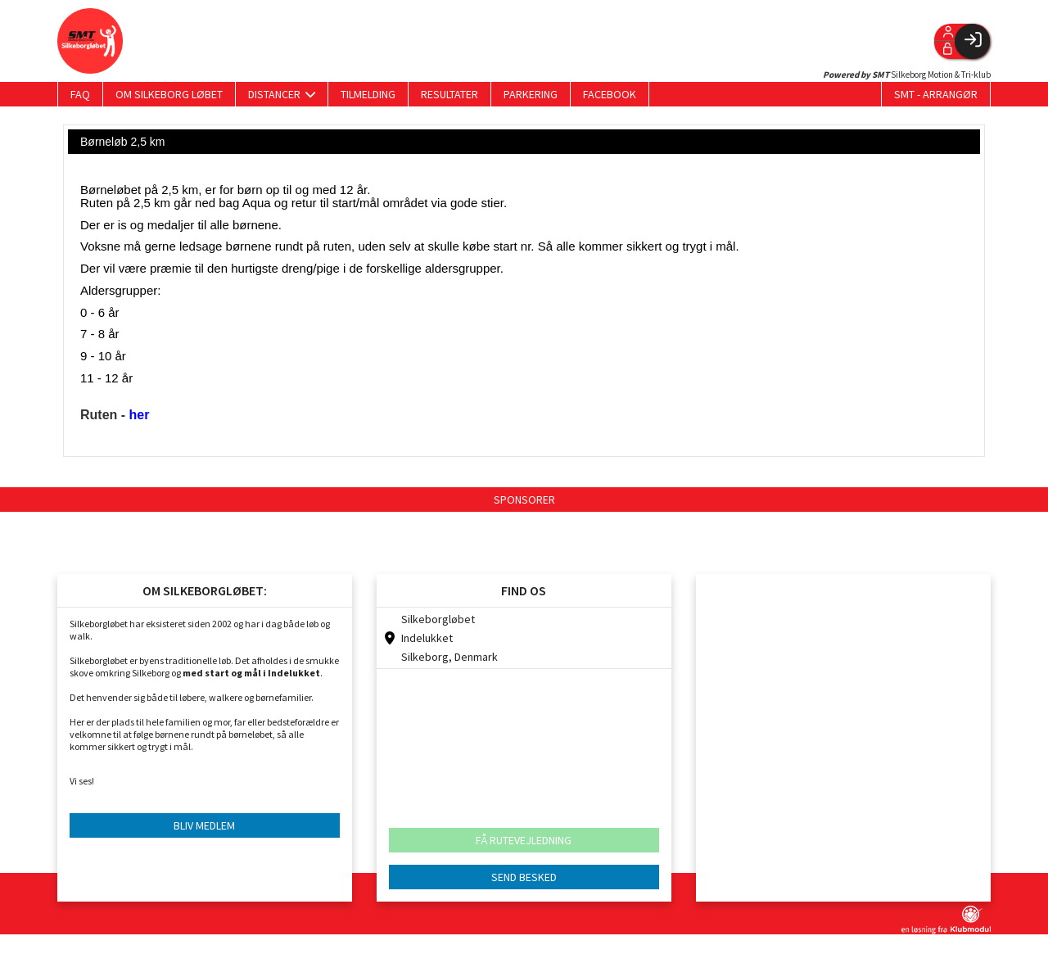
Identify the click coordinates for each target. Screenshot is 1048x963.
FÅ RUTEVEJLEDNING (523, 840)
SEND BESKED (524, 877)
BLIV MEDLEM (204, 825)
